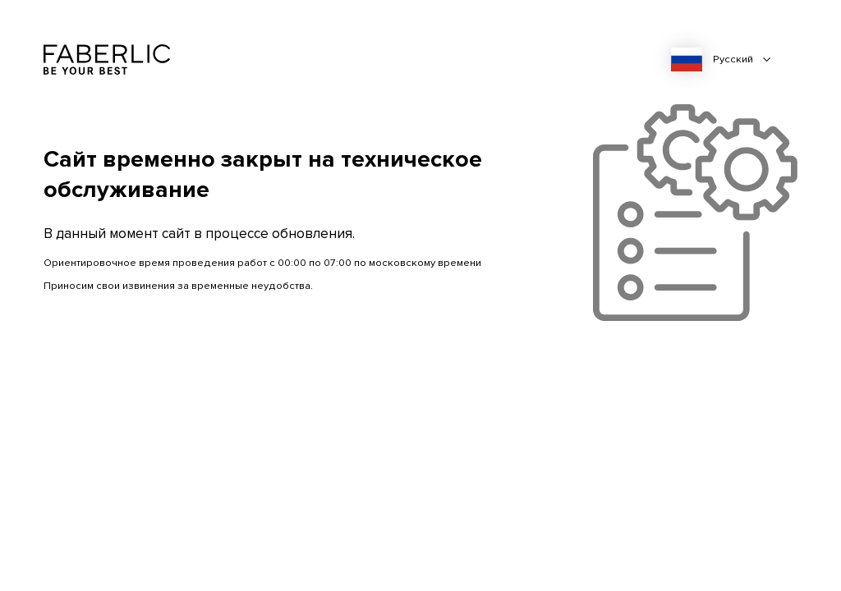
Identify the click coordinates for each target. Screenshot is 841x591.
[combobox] (725, 60)
